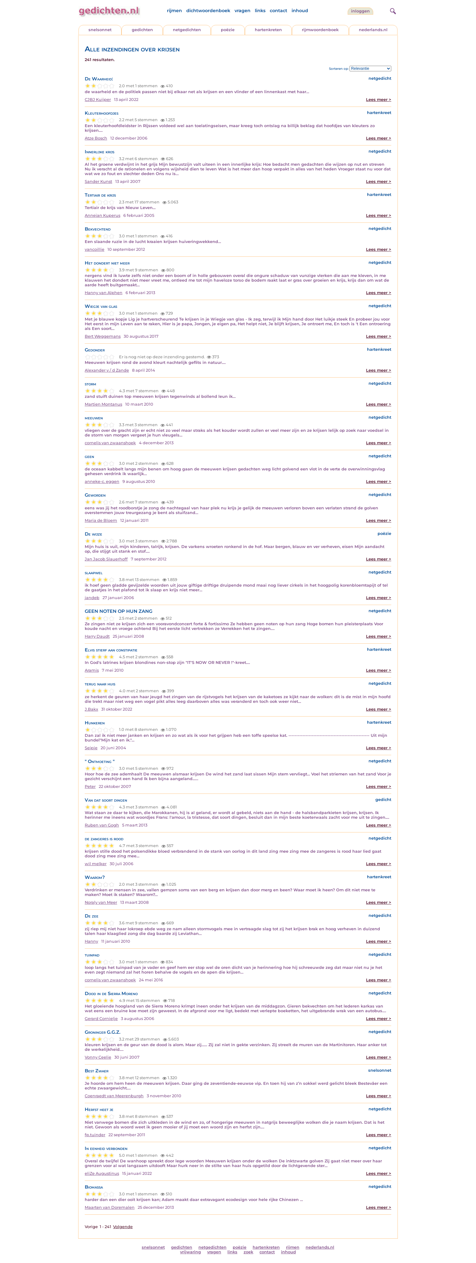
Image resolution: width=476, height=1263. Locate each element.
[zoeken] (392, 10)
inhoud (300, 10)
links (260, 10)
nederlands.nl (373, 29)
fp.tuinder (95, 1134)
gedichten (142, 29)
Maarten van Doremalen (110, 1207)
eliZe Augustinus (102, 1173)
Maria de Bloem (101, 520)
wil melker (96, 863)
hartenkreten (268, 29)
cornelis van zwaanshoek (110, 443)
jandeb (92, 597)
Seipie (91, 748)
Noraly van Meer (101, 902)
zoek (248, 1252)
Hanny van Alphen (103, 292)
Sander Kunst (98, 181)
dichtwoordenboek (208, 10)
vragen (242, 10)
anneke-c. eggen (102, 481)
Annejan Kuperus (102, 215)
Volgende (123, 1226)
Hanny (91, 941)
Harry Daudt (97, 636)
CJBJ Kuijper (98, 99)
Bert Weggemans (103, 336)
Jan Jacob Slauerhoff (106, 559)
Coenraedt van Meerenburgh (114, 1096)
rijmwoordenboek (320, 29)
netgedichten (187, 29)
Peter (90, 786)
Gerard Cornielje (101, 1018)
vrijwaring (190, 1252)
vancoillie (94, 249)
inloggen (360, 11)
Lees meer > (378, 99)
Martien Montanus (103, 404)
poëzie (228, 29)
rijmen (174, 10)
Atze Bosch (96, 138)
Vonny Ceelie (98, 1057)
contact (278, 10)
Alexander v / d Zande (107, 370)
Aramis (92, 670)
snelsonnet (100, 29)
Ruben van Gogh (102, 825)
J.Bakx (91, 709)
